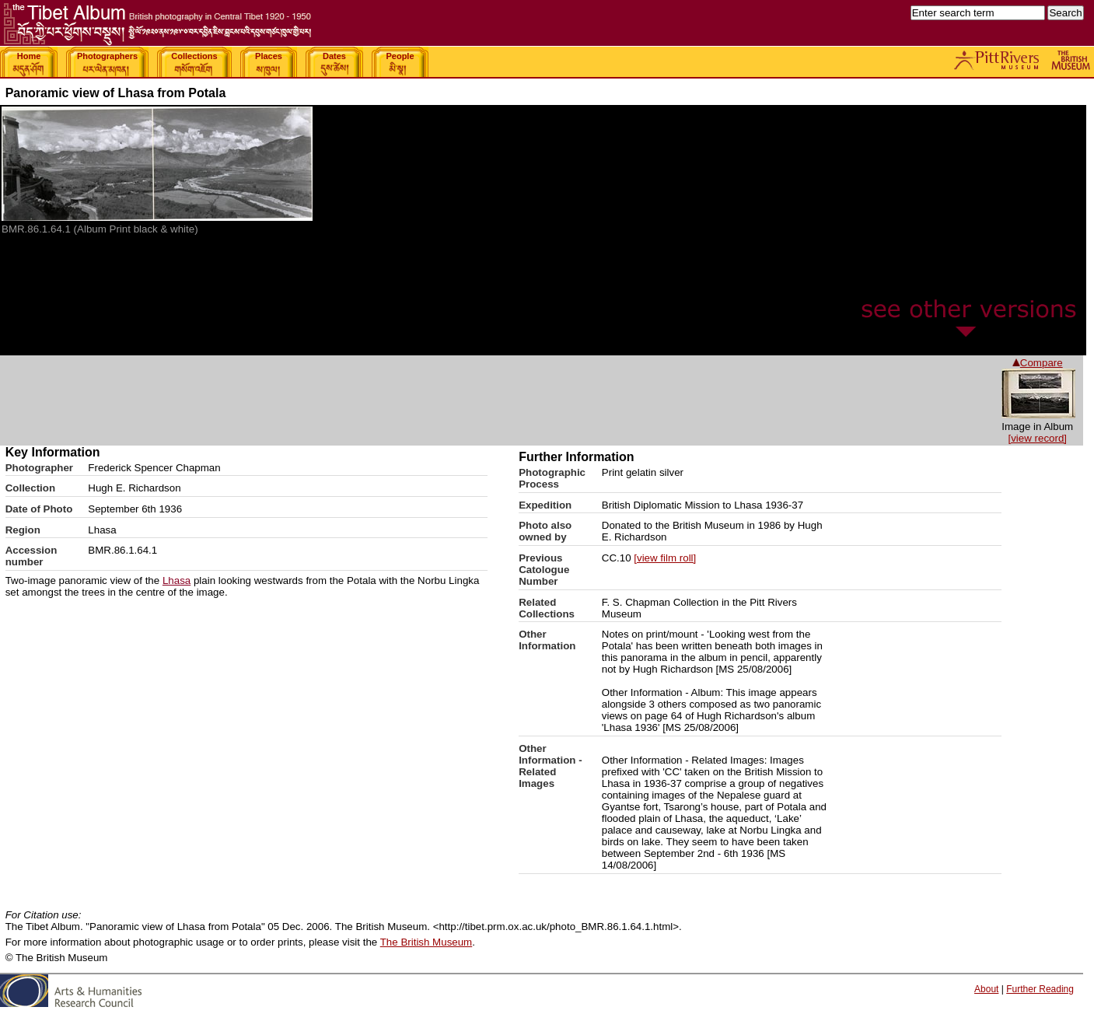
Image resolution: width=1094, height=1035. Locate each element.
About (986, 989)
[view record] (1037, 438)
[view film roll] (665, 558)
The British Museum (426, 942)
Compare (1037, 363)
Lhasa (176, 580)
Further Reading (1040, 989)
